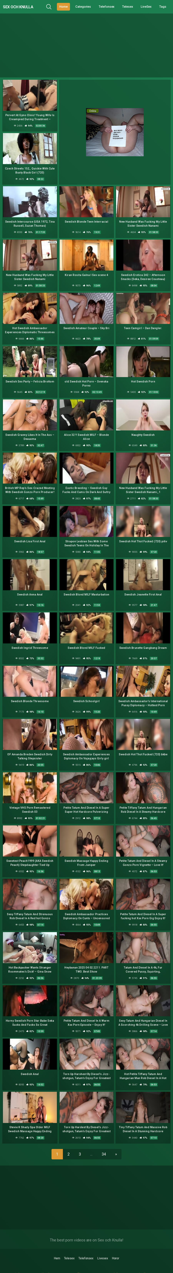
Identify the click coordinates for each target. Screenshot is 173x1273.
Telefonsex (109, 6)
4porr (44, 1268)
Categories (86, 6)
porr (12, 1268)
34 (104, 1143)
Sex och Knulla (24, 6)
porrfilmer (78, 1263)
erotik (107, 1268)
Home (66, 6)
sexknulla (140, 1263)
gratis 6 (15, 1263)
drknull (45, 1263)
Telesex (130, 6)
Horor (115, 1247)
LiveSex (149, 6)
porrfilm (77, 1268)
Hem (57, 1247)
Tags (165, 6)
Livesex (102, 1247)
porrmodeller (112, 1263)
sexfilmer (140, 1268)
